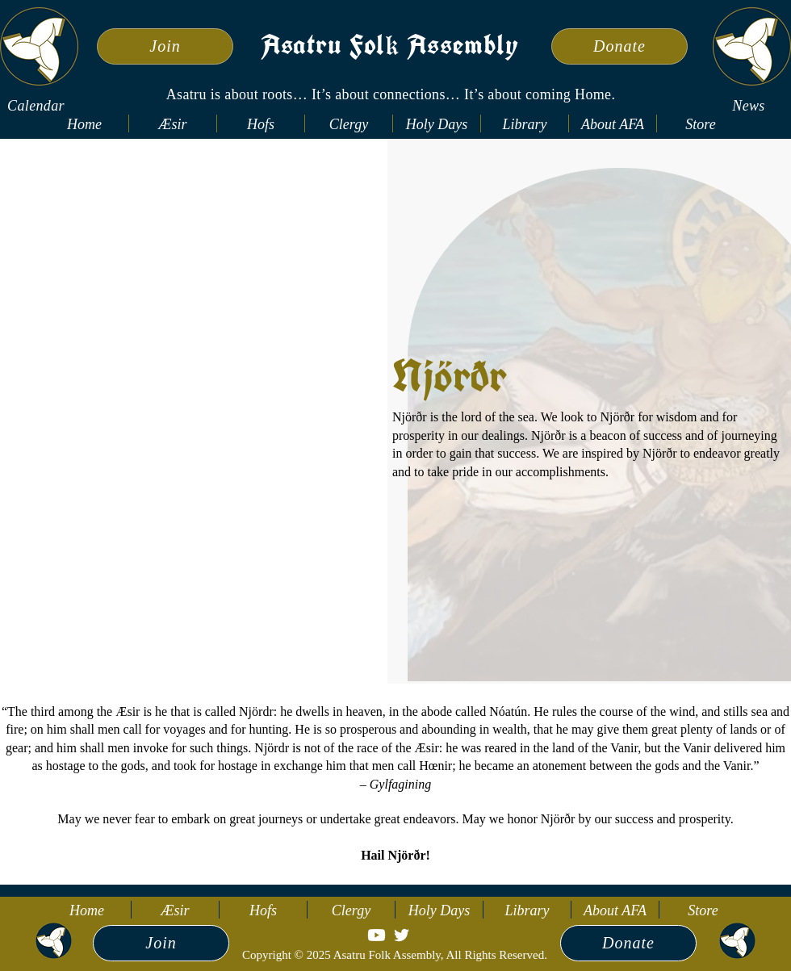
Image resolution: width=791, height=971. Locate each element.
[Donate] (619, 46)
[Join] (165, 46)
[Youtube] (376, 935)
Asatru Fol (323, 47)
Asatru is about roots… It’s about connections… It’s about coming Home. (391, 94)
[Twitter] (401, 935)
